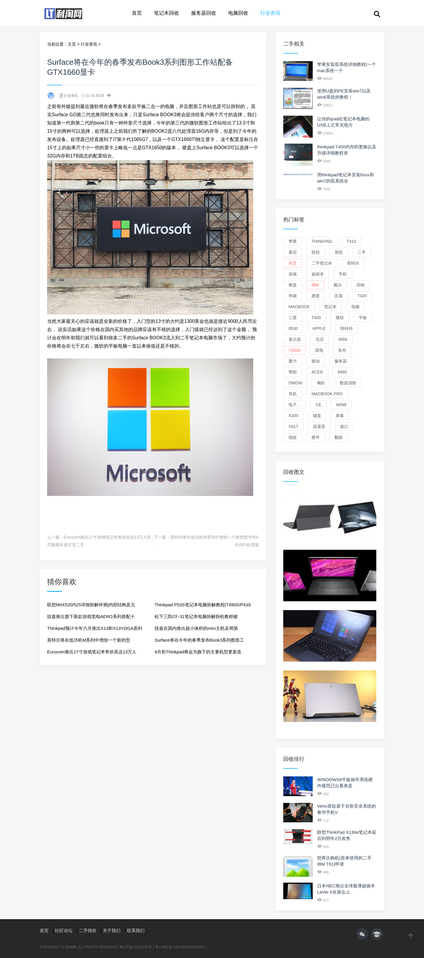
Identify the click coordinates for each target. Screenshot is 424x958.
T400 (316, 317)
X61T (293, 426)
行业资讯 (270, 13)
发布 (342, 350)
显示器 (295, 339)
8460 (342, 372)
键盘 (317, 415)
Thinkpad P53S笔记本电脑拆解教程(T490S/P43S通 (203, 606)
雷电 (319, 350)
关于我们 (111, 930)
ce (318, 404)
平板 (363, 317)
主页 (72, 44)
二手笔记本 (322, 263)
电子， (295, 404)
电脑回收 (238, 13)
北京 (320, 339)
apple (319, 328)
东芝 (293, 263)
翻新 (338, 437)
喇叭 (321, 383)
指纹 (293, 437)
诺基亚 (319, 426)
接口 (344, 426)
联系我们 (136, 930)
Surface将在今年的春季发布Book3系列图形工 (199, 639)
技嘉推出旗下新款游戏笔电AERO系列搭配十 (91, 616)
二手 (361, 252)
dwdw (295, 383)
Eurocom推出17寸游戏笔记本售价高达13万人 (91, 651)
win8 (341, 404)
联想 (316, 252)
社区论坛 (63, 930)
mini (343, 339)
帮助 (293, 372)
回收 (361, 285)
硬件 (316, 437)
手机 (343, 274)
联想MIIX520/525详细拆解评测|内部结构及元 (91, 604)
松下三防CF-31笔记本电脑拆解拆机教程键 (196, 616)
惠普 (316, 295)
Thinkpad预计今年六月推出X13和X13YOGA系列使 (94, 630)
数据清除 (348, 383)
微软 (340, 317)
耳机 (293, 393)
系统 (338, 252)
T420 (362, 295)
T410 (351, 241)
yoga (294, 350)
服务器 (340, 361)
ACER (317, 372)
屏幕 (340, 415)
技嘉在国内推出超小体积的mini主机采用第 (196, 628)
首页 (137, 13)
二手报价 (88, 930)
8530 (293, 328)
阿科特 (346, 328)
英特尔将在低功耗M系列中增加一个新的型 (88, 639)
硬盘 (293, 285)
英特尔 (353, 263)
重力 (293, 361)
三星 (293, 317)
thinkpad (322, 241)
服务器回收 (203, 13)
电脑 (355, 306)
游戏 (293, 274)
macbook (299, 306)
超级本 (318, 274)
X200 (293, 415)
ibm (315, 285)
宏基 (338, 295)
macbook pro (327, 393)
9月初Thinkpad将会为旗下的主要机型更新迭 (198, 651)
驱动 (316, 361)
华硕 (293, 295)
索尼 (293, 252)
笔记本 (330, 306)
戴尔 (338, 285)
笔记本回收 (166, 13)
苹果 (293, 241)
